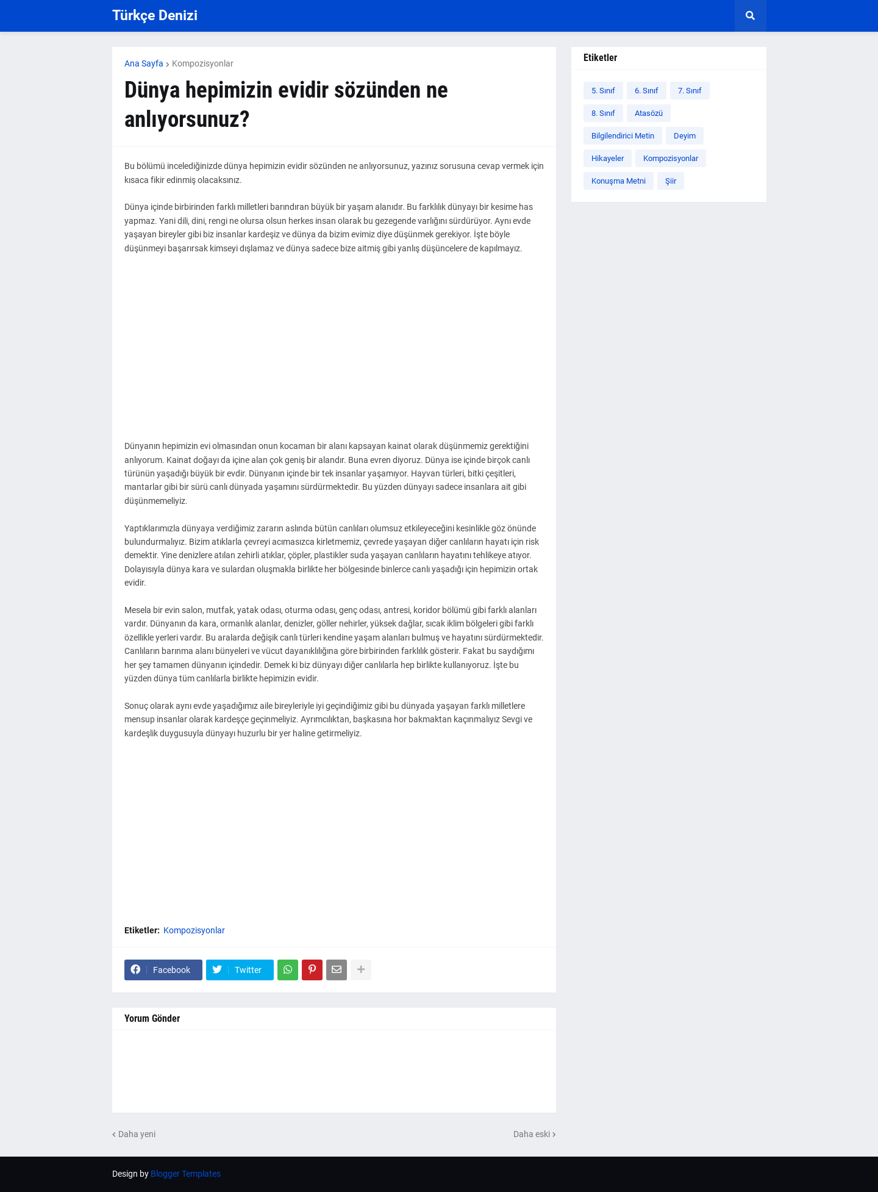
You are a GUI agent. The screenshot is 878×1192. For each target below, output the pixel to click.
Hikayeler (607, 158)
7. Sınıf (690, 90)
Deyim (685, 135)
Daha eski (531, 1134)
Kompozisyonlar (203, 63)
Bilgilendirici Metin (622, 135)
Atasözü (649, 113)
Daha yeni (136, 1134)
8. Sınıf (603, 113)
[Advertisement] (334, 353)
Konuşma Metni (618, 180)
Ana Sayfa (143, 63)
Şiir (670, 180)
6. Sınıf (647, 90)
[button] (750, 16)
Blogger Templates (186, 1174)
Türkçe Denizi (155, 15)
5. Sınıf (603, 90)
